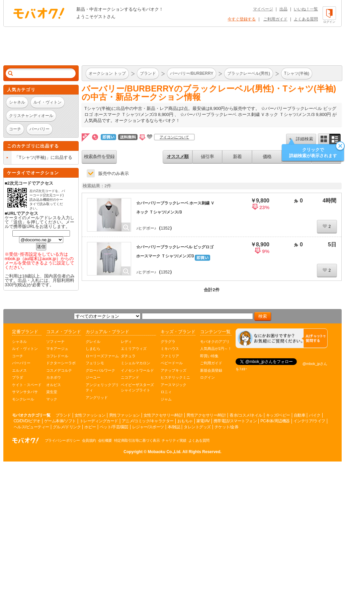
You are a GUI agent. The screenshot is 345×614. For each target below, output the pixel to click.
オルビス (53, 385)
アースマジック (173, 385)
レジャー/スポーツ (148, 427)
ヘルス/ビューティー (31, 427)
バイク (315, 415)
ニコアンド (130, 377)
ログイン (207, 377)
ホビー (90, 427)
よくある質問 (306, 19)
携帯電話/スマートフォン (235, 421)
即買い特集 (209, 356)
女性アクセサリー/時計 (163, 415)
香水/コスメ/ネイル (246, 415)
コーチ (17, 356)
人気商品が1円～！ (216, 349)
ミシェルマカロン (135, 363)
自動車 (300, 415)
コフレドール (57, 356)
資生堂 (51, 392)
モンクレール (23, 399)
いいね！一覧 (306, 9)
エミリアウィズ (134, 349)
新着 (237, 156)
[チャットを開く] (282, 338)
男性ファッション (124, 415)
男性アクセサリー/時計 (206, 415)
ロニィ (166, 392)
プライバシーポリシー (62, 440)
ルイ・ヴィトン (25, 349)
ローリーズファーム (102, 356)
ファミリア (170, 356)
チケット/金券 (226, 427)
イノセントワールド (137, 370)
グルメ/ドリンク (67, 427)
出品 (283, 9)
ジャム (166, 399)
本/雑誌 (174, 427)
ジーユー (93, 377)
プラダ (17, 377)
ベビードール (172, 363)
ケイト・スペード (26, 385)
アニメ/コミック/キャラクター (148, 421)
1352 (165, 228)
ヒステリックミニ (175, 377)
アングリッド (97, 397)
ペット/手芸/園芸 (114, 427)
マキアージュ (57, 349)
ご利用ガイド (275, 19)
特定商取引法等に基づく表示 (137, 440)
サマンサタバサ (25, 392)
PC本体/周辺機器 (275, 421)
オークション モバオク (38, 13)
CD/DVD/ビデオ (27, 421)
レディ (126, 342)
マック (51, 399)
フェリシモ (95, 363)
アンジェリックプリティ (102, 387)
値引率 (207, 156)
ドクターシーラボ (61, 363)
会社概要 (105, 440)
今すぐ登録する (242, 19)
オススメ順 (177, 156)
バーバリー (21, 363)
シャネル (19, 342)
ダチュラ (128, 356)
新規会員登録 (211, 370)
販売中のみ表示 (113, 173)
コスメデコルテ (59, 370)
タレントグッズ (197, 427)
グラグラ (168, 342)
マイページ (263, 9)
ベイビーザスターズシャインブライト (137, 387)
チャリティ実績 (174, 440)
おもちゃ (185, 421)
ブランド (63, 415)
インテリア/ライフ (309, 421)
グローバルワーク (100, 370)
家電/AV (203, 421)
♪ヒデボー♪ (146, 228)
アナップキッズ (173, 370)
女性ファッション (90, 415)
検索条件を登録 (99, 156)
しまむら (93, 349)
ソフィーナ (55, 342)
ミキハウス (170, 349)
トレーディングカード (99, 421)
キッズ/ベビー (278, 415)
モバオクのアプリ (215, 342)
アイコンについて (174, 137)
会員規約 (89, 440)
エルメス (19, 370)
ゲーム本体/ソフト (60, 421)
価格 (267, 156)
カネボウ (53, 377)
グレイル (93, 342)
